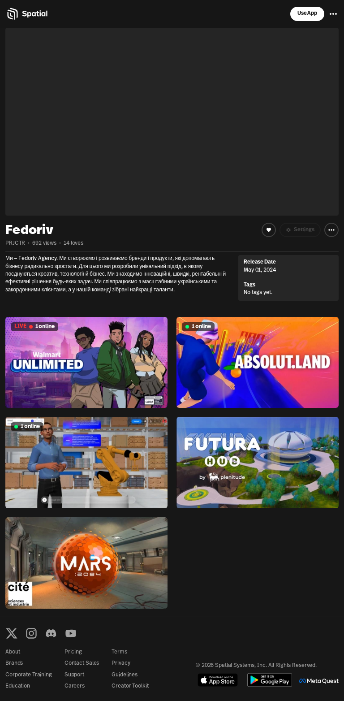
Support (74, 675)
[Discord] (51, 633)
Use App (307, 13)
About (12, 652)
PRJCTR (15, 243)
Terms (119, 652)
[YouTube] (70, 633)
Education (17, 686)
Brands (14, 663)
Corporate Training (28, 675)
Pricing (73, 652)
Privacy (121, 663)
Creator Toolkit (130, 686)
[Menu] (333, 14)
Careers (74, 686)
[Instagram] (31, 633)
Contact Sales (81, 663)
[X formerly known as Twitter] (11, 633)
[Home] (26, 14)
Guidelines (125, 675)
